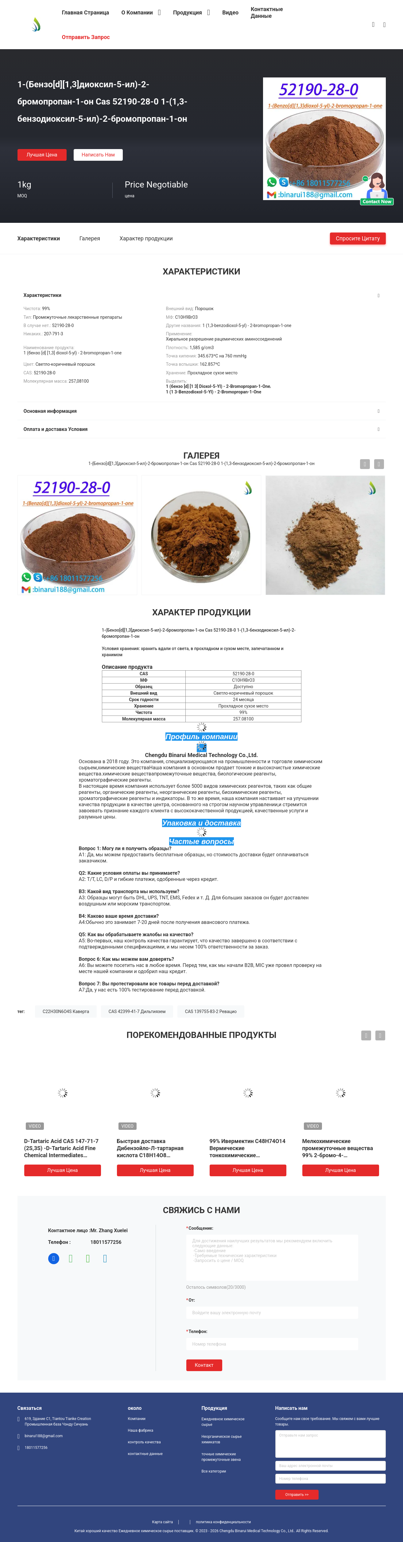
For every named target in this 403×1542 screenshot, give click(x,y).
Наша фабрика (140, 1430)
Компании (137, 1419)
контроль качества (144, 1442)
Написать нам (98, 155)
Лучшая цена (41, 155)
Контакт (204, 1365)
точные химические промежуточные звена (221, 1457)
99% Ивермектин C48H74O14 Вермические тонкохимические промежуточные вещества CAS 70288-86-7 (247, 1155)
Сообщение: (201, 1228)
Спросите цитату (358, 238)
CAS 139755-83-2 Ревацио (211, 1011)
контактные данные (145, 1454)
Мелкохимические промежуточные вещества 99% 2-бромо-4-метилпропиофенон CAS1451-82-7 (337, 1155)
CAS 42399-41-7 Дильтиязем (137, 1011)
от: (192, 1300)
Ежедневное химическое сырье (223, 1422)
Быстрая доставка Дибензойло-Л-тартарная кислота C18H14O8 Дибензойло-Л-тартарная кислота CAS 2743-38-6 (150, 1155)
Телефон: (198, 1331)
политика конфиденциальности (223, 1522)
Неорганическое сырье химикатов (222, 1439)
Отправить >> (297, 1495)
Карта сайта (162, 1522)
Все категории (214, 1471)
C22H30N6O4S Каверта (66, 1011)
